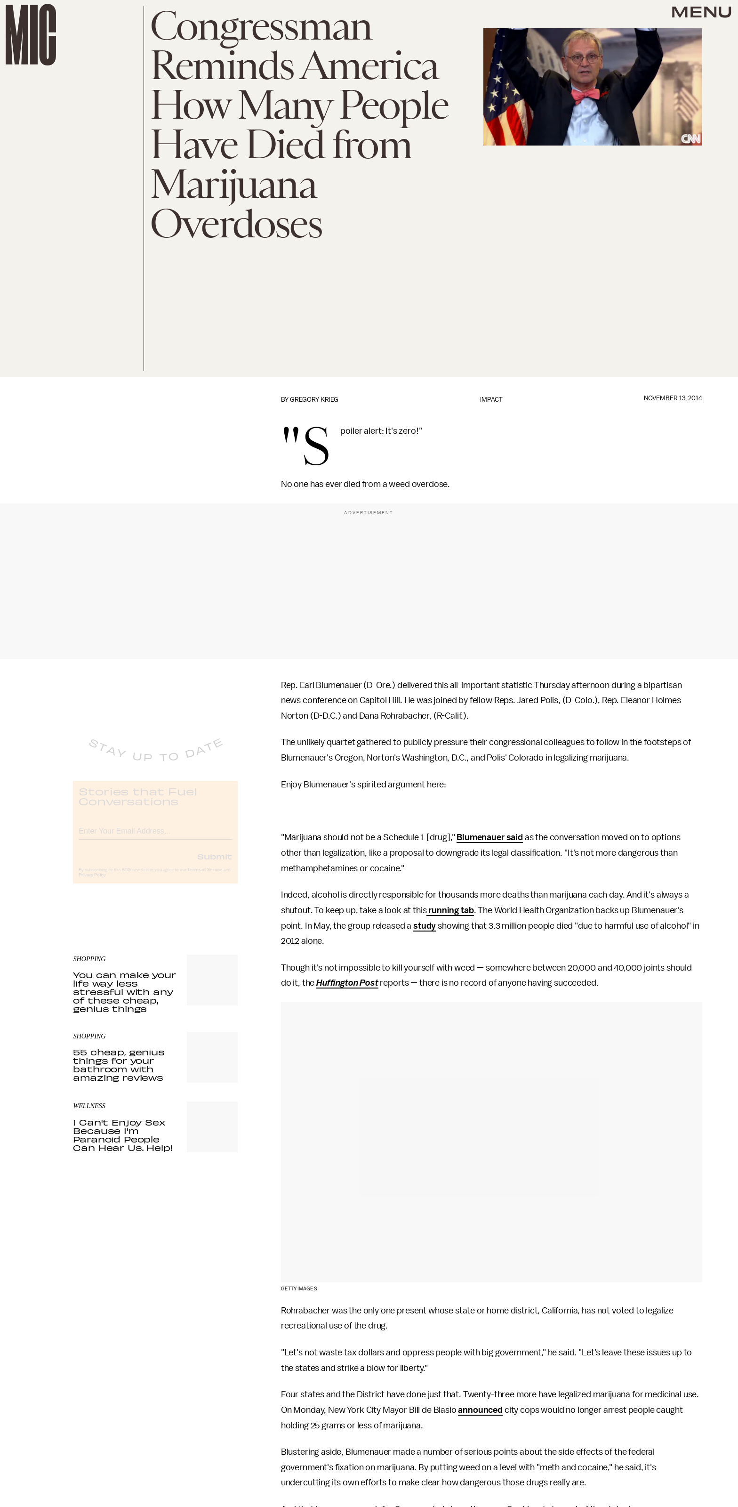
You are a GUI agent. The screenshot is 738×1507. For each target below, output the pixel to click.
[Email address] (155, 837)
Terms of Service (204, 877)
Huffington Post (347, 983)
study (424, 926)
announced (480, 1410)
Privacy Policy (92, 883)
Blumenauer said (490, 837)
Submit (214, 864)
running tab (449, 910)
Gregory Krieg (314, 399)
